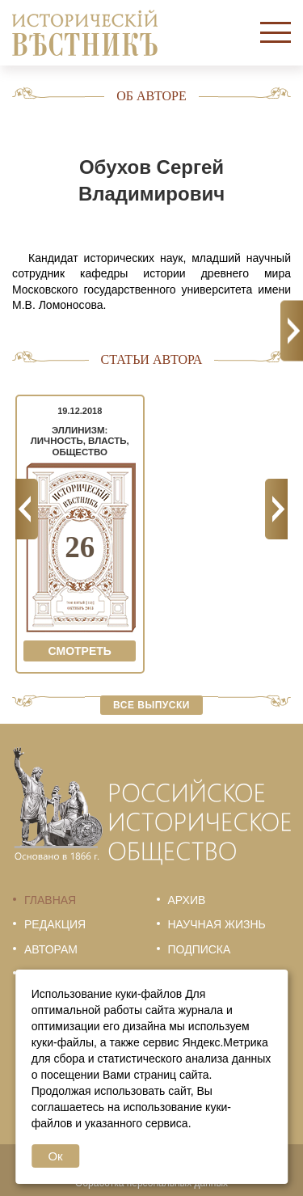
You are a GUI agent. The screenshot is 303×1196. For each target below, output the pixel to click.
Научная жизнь (217, 924)
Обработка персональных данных (151, 1183)
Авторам (51, 949)
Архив (187, 900)
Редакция (55, 924)
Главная (50, 900)
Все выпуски (151, 705)
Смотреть (80, 650)
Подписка (199, 949)
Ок (55, 1156)
